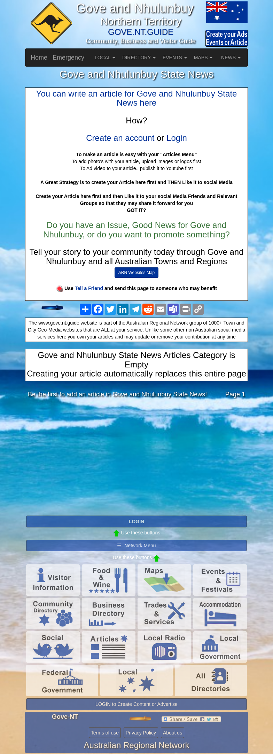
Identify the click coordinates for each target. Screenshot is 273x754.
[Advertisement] (136, 459)
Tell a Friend (89, 288)
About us (172, 733)
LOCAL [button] (105, 57)
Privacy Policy (141, 733)
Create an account (120, 138)
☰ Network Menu (136, 545)
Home (39, 57)
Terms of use (105, 733)
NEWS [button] (231, 57)
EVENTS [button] (175, 57)
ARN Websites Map (136, 272)
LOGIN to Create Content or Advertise (136, 704)
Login (176, 138)
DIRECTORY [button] (139, 57)
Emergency (68, 57)
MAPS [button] (203, 57)
